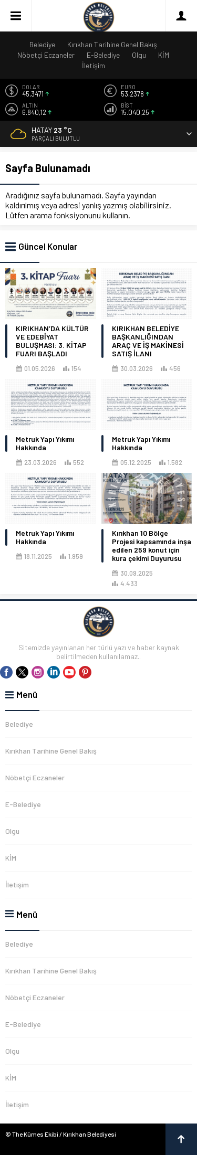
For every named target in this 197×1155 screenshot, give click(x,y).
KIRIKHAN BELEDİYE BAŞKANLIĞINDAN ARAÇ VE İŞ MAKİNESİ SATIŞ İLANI (148, 341)
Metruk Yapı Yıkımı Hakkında (45, 443)
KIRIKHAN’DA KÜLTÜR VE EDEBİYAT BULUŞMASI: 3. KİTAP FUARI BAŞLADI (52, 341)
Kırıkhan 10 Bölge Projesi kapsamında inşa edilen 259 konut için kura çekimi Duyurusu (151, 546)
